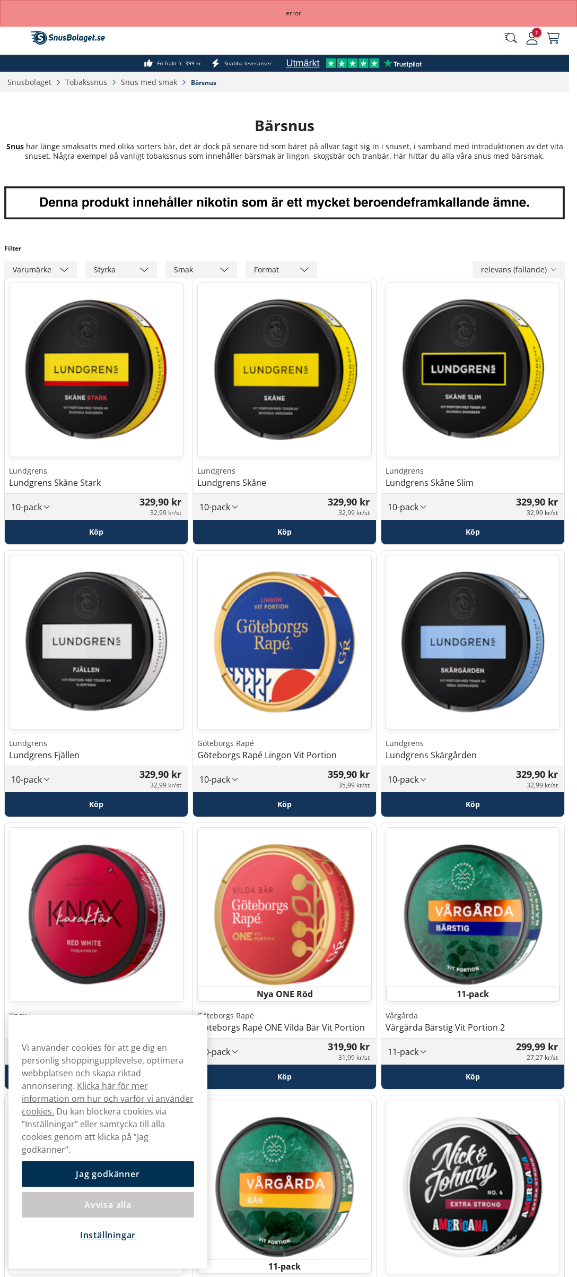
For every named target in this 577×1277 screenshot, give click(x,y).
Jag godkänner (107, 1174)
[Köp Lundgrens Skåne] (284, 532)
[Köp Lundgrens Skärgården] (472, 804)
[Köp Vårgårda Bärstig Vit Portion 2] (472, 1077)
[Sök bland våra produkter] (510, 38)
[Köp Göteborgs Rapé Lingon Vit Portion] (284, 804)
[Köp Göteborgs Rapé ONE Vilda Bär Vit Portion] (284, 1077)
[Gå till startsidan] (68, 38)
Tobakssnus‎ (87, 82)
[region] (107, 1142)
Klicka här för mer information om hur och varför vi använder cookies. (108, 1098)
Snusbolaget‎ (30, 82)
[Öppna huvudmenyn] (16, 38)
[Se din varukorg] (553, 38)
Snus (15, 146)
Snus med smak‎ (150, 82)
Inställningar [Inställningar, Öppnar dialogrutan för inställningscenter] (108, 1235)
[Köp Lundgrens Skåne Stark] (96, 532)
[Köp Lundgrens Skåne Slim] (472, 532)
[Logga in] (532, 38)
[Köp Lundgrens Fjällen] (96, 804)
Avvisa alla (108, 1205)
